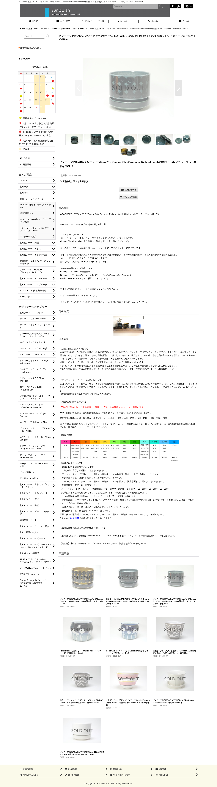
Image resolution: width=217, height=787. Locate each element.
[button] (78, 88)
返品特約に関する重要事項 (74, 181)
